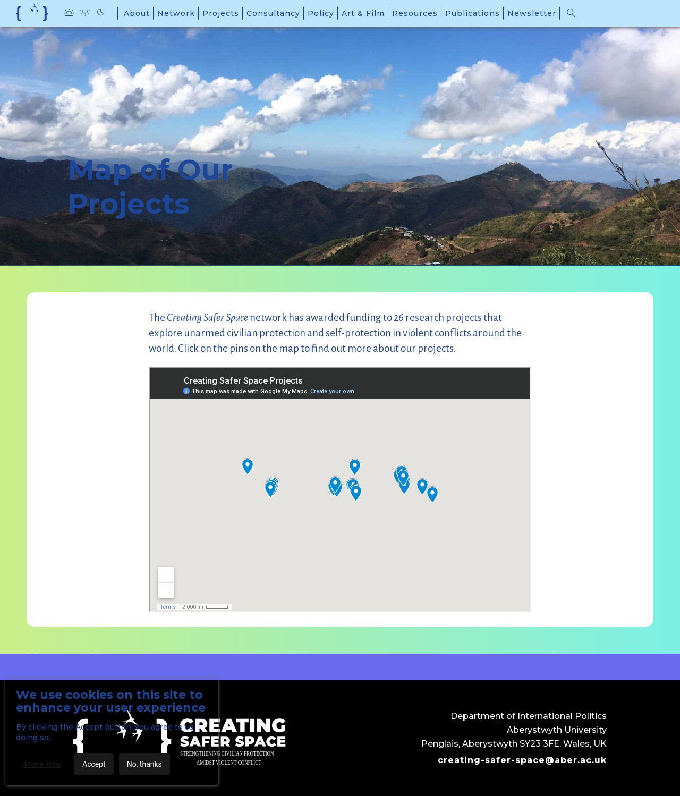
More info (42, 764)
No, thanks (144, 764)
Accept (94, 764)
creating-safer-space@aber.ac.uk (522, 760)
